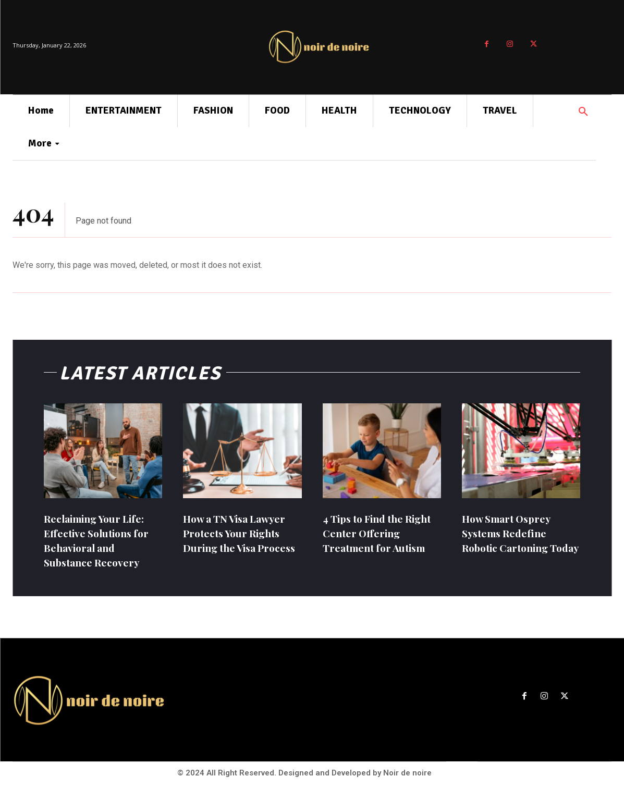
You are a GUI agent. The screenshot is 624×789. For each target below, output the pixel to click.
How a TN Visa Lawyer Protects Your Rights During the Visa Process (237, 540)
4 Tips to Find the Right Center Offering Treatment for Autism (382, 532)
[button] (583, 112)
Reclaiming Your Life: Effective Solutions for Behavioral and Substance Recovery (100, 540)
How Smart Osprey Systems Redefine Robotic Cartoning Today (509, 540)
